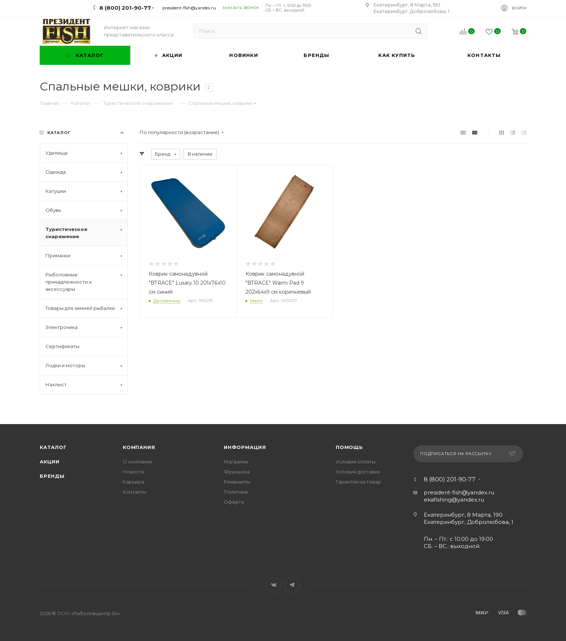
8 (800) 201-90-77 (449, 479)
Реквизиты (237, 482)
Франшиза (237, 472)
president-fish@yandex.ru (189, 7)
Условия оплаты (355, 461)
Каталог (53, 447)
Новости (133, 472)
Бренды (52, 476)
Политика (236, 492)
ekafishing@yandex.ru (454, 499)
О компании (137, 461)
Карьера (133, 482)
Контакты (134, 492)
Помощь (349, 447)
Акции (50, 461)
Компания (139, 447)
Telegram (292, 585)
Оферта (234, 502)
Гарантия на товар (358, 482)
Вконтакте (274, 585)
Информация (245, 447)
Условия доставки (358, 472)
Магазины (236, 461)
